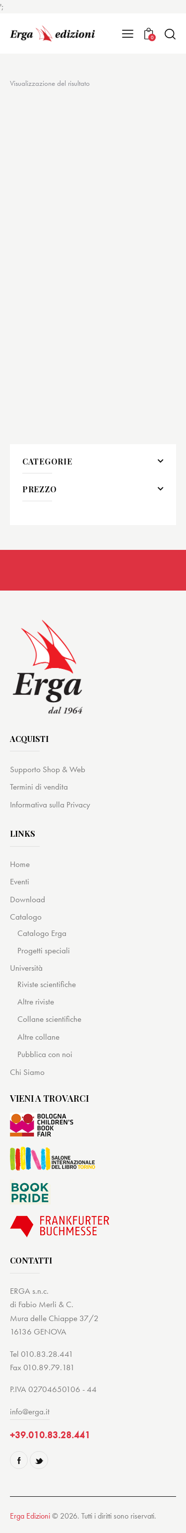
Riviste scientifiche (46, 984)
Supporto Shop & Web (47, 769)
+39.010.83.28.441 (50, 1435)
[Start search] (170, 34)
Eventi (19, 881)
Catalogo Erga (41, 933)
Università (26, 967)
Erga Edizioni (30, 1516)
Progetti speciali (43, 950)
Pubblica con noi (44, 1054)
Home (20, 864)
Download (27, 899)
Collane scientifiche (49, 1018)
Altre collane (38, 1036)
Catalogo (26, 916)
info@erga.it (30, 1411)
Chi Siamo (27, 1071)
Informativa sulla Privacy (50, 804)
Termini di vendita (39, 786)
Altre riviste (35, 1001)
